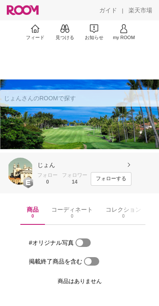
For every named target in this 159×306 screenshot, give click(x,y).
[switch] (83, 242)
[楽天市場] (140, 10)
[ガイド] (108, 10)
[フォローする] (111, 179)
